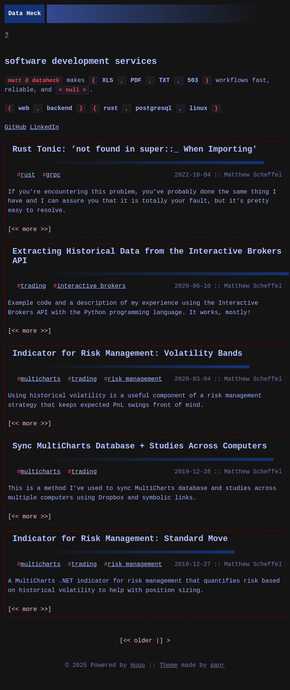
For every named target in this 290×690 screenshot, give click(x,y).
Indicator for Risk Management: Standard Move (120, 538)
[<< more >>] (29, 229)
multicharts (41, 379)
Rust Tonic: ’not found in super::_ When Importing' (134, 149)
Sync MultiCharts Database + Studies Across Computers (139, 445)
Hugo (137, 665)
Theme (169, 665)
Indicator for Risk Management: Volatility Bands (127, 353)
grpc (53, 175)
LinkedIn (44, 127)
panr (217, 665)
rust (28, 175)
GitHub (15, 127)
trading (33, 286)
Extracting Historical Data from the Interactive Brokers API (147, 256)
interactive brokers (91, 286)
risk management (135, 379)
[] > (145, 641)
